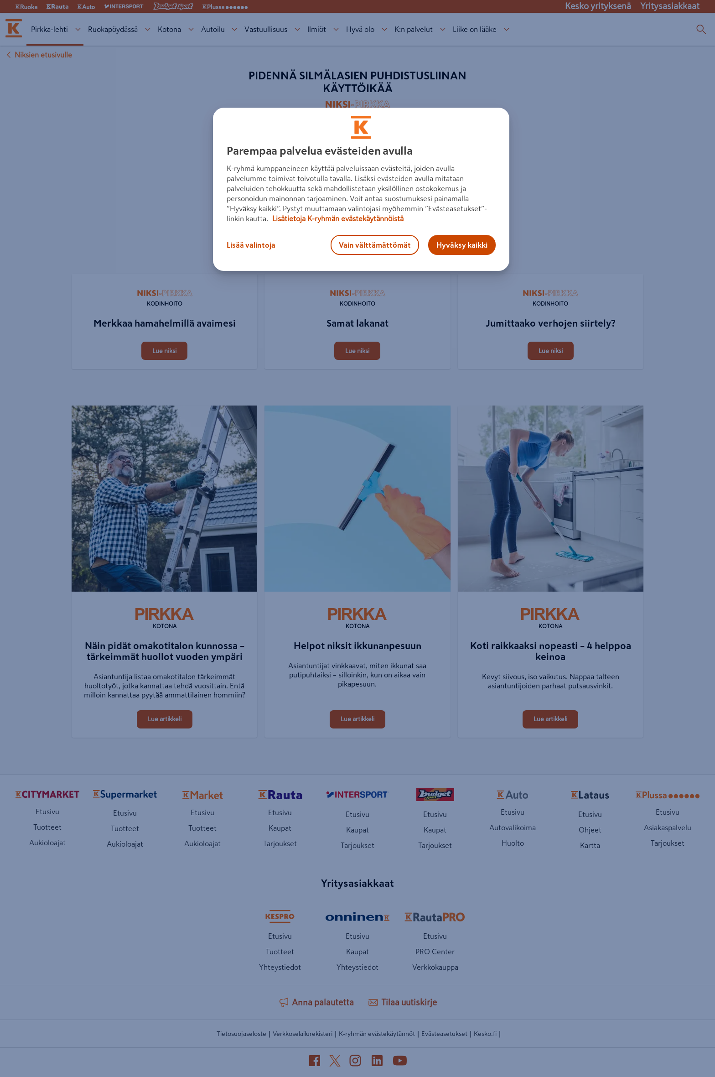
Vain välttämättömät (375, 245)
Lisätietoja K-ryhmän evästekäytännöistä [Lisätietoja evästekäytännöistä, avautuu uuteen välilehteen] (337, 218)
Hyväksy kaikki (461, 245)
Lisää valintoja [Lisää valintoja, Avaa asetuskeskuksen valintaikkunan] (251, 245)
